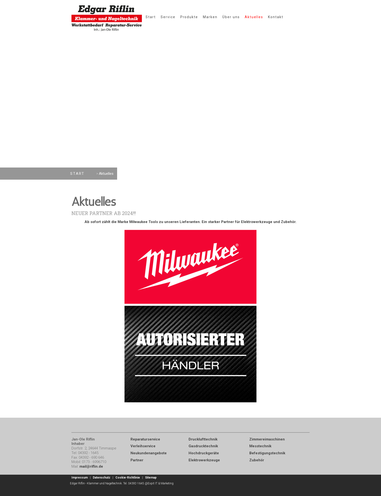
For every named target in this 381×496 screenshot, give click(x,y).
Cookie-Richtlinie (127, 477)
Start (151, 17)
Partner (136, 460)
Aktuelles (254, 17)
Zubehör (256, 460)
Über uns (231, 17)
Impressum (79, 477)
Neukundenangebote (148, 453)
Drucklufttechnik (203, 439)
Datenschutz (101, 477)
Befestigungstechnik (267, 453)
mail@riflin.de (91, 466)
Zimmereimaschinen (267, 439)
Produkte (189, 17)
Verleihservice (143, 446)
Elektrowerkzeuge (204, 460)
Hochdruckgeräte (204, 453)
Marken (210, 17)
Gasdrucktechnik (203, 446)
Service (168, 17)
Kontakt (275, 17)
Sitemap (150, 477)
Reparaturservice (145, 439)
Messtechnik (260, 446)
